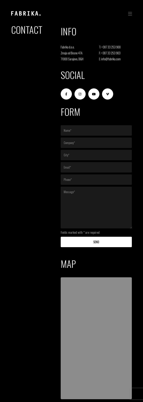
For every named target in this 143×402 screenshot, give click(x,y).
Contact (26, 29)
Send (96, 242)
